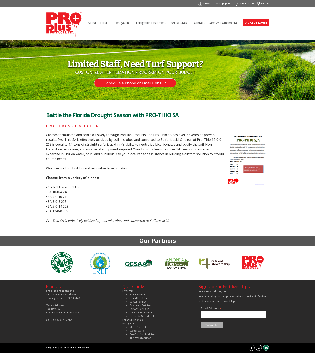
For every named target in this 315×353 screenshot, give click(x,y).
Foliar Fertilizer (138, 294)
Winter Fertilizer (139, 301)
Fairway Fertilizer (139, 309)
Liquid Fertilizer (138, 298)
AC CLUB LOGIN (256, 22)
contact (200, 22)
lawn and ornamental (224, 22)
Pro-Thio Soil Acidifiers (142, 334)
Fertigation (124, 22)
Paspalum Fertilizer (140, 305)
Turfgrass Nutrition (140, 338)
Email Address (211, 308)
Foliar (106, 22)
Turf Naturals (180, 22)
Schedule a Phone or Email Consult (135, 82)
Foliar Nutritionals (132, 320)
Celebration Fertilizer (142, 312)
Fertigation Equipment (151, 22)
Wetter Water (137, 330)
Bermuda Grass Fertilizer (144, 316)
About (93, 22)
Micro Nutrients (138, 327)
